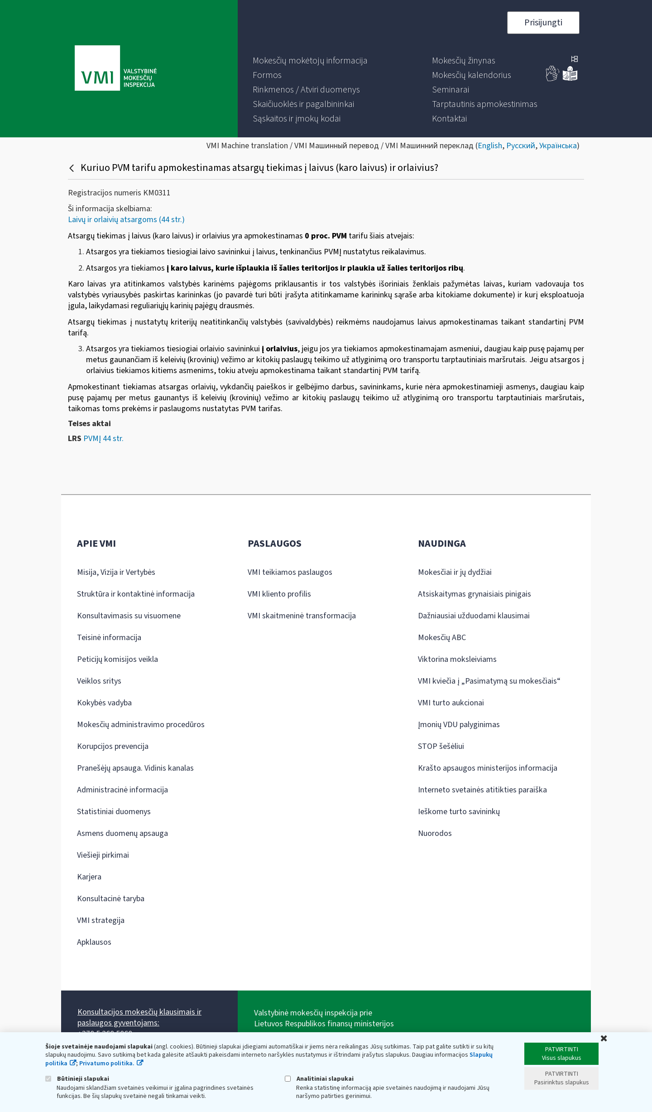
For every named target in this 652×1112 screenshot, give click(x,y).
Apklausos (94, 942)
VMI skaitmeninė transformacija (302, 616)
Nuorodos (435, 833)
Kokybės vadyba (104, 703)
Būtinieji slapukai (77, 1078)
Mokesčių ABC (442, 637)
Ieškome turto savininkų (459, 811)
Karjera (89, 877)
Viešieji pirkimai (103, 855)
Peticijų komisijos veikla (117, 659)
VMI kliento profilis (279, 594)
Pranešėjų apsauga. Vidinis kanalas (135, 768)
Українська (558, 145)
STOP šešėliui (441, 746)
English (490, 145)
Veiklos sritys (99, 681)
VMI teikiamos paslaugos (290, 572)
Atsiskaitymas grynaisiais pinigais (474, 594)
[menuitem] (310, 60)
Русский (520, 145)
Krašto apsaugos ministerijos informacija (487, 768)
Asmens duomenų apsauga (122, 833)
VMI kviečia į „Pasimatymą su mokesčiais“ (489, 681)
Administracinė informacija (122, 790)
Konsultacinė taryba (110, 898)
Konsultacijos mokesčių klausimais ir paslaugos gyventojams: (139, 1017)
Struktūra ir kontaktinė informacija (136, 594)
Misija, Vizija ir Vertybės (116, 572)
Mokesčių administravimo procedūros (141, 724)
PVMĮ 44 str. (103, 438)
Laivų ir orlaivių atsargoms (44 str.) (126, 219)
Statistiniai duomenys (114, 811)
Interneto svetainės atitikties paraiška (482, 790)
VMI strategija (101, 920)
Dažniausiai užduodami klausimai (474, 616)
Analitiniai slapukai (319, 1078)
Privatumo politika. (106, 1063)
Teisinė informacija (109, 637)
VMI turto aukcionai (451, 703)
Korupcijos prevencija (113, 746)
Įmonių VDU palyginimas (459, 724)
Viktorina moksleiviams (457, 659)
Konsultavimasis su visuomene (129, 616)
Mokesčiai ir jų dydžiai (455, 572)
